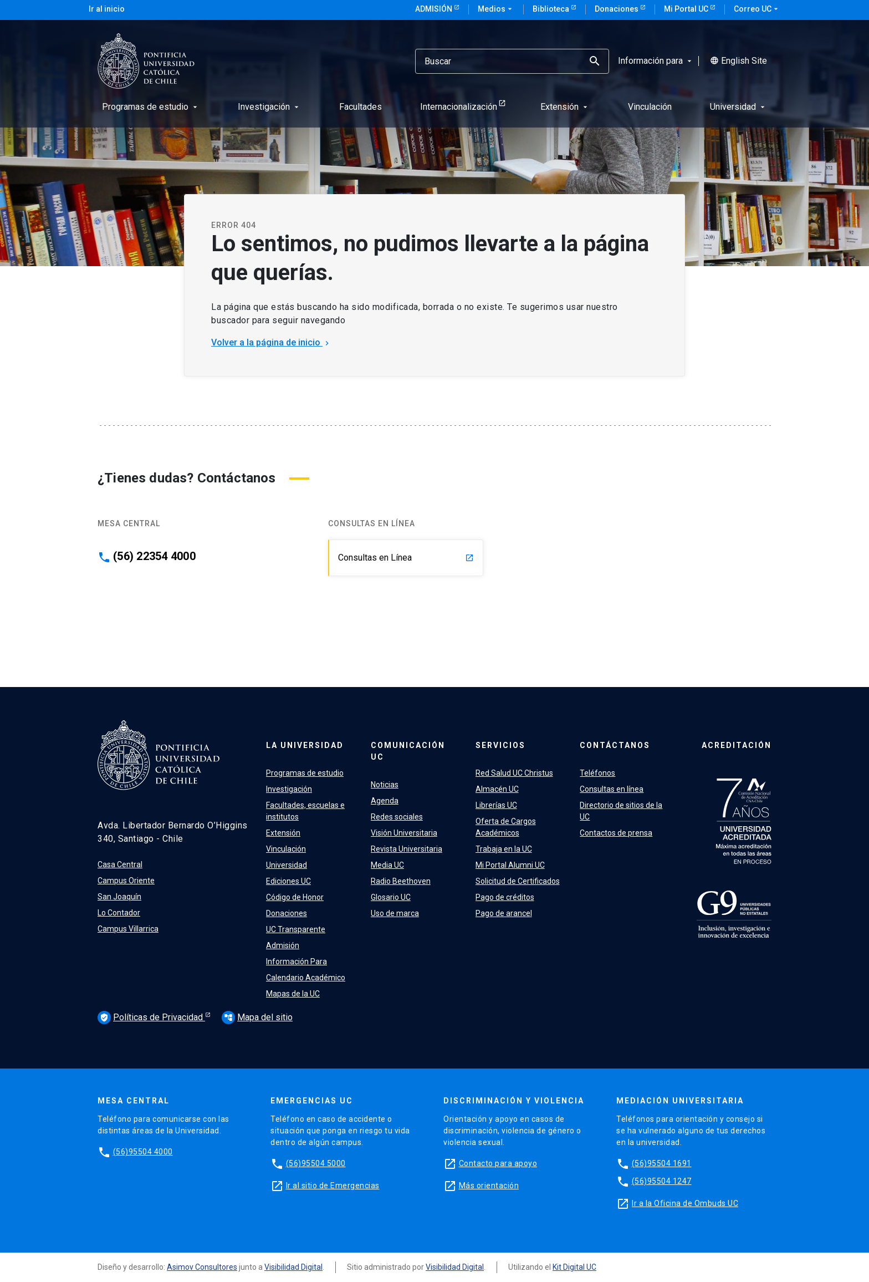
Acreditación (736, 745)
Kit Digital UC (574, 1267)
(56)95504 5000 (316, 1163)
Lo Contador (119, 912)
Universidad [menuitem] (738, 106)
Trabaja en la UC (504, 849)
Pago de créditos (505, 897)
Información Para (296, 961)
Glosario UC (391, 897)
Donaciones (617, 8)
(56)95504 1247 (662, 1181)
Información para (656, 61)
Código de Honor (295, 897)
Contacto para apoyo (498, 1163)
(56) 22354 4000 (154, 556)
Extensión (283, 832)
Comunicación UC (408, 751)
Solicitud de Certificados (518, 881)
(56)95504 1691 (662, 1163)
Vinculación (286, 849)
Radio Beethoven (401, 881)
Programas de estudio (305, 773)
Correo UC (757, 9)
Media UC (387, 865)
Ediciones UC (288, 881)
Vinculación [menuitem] (650, 106)
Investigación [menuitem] (269, 106)
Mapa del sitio (257, 1017)
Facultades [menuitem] (360, 106)
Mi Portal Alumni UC (510, 865)
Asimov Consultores (202, 1267)
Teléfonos (597, 773)
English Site (738, 61)
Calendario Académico (305, 977)
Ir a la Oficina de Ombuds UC (685, 1203)
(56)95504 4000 (143, 1151)
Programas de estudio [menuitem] (151, 106)
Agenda (384, 800)
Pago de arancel (504, 913)
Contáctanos (615, 745)
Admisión (434, 8)
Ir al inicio (107, 8)
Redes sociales (397, 816)
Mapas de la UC (293, 993)
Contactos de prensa (616, 832)
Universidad (286, 865)
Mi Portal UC (687, 8)
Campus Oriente (126, 880)
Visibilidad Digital (293, 1267)
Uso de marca (395, 913)
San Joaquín (119, 896)
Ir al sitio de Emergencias (333, 1185)
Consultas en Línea (406, 557)
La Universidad (305, 745)
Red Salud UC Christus (514, 773)
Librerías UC (496, 805)
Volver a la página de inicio (271, 342)
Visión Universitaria (404, 832)
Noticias (384, 784)
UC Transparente (295, 929)
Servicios (500, 745)
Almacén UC (497, 789)
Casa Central (120, 864)
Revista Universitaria (406, 849)
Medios (496, 9)
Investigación (289, 789)
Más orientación (489, 1185)
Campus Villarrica (128, 928)
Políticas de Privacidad (151, 1017)
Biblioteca (552, 8)
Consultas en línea (611, 789)
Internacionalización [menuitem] (458, 106)
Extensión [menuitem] (565, 106)
